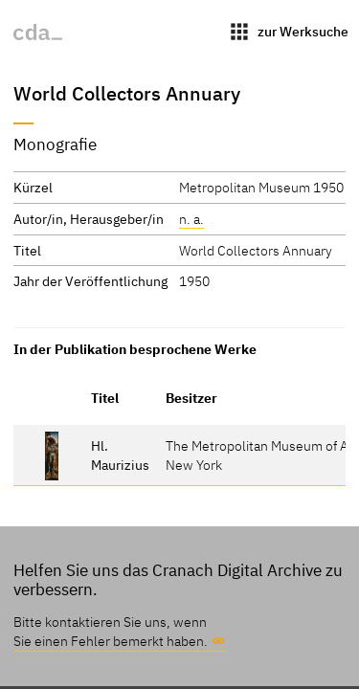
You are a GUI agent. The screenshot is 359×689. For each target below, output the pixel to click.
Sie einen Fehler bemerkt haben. (110, 641)
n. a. (191, 219)
